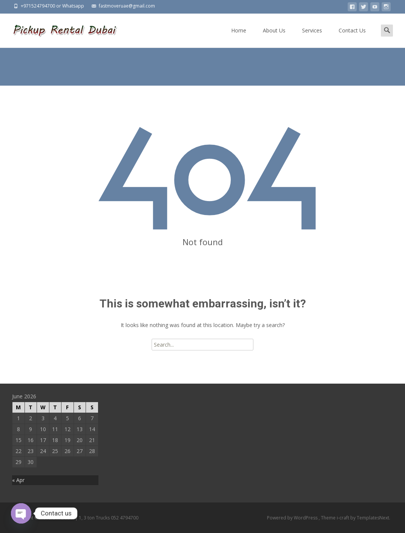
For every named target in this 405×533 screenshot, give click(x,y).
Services (312, 37)
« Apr (18, 480)
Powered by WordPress (293, 518)
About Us (274, 37)
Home (238, 37)
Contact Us (352, 37)
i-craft (343, 518)
